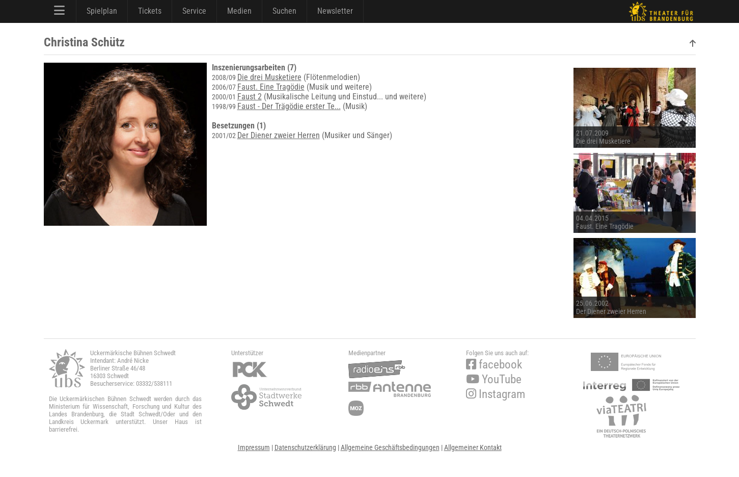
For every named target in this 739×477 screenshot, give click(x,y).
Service (194, 11)
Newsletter (335, 11)
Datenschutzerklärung (305, 447)
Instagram (495, 394)
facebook (494, 365)
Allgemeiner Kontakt (473, 447)
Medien (239, 11)
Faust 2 (249, 96)
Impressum (254, 447)
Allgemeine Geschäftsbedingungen (390, 447)
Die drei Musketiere (269, 77)
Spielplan (102, 11)
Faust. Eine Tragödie (271, 87)
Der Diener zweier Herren (278, 135)
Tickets (149, 11)
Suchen (284, 11)
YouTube (494, 379)
